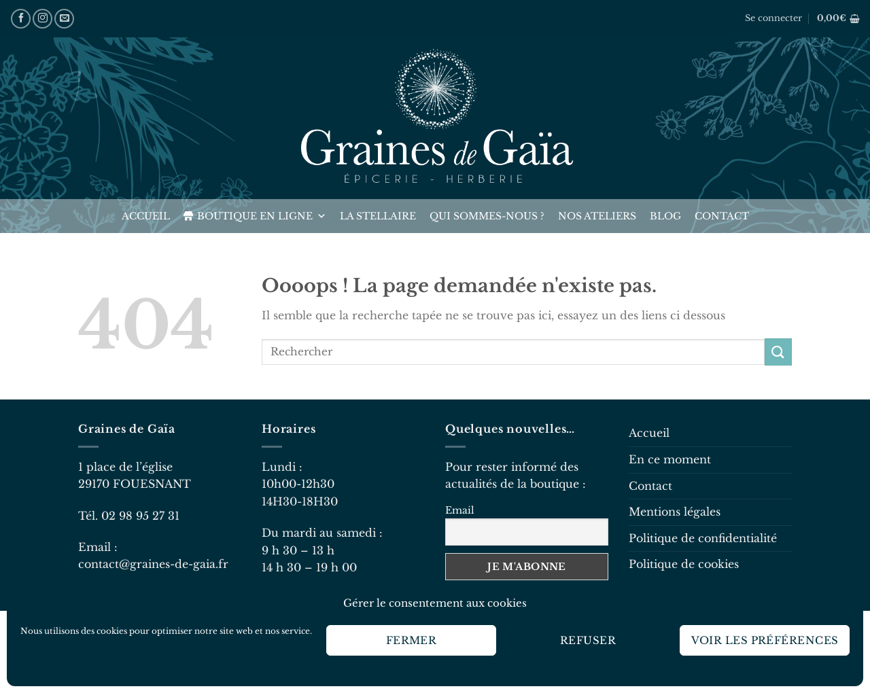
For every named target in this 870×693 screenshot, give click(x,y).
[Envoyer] (778, 351)
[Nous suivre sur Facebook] (21, 19)
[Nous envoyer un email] (64, 19)
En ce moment (670, 459)
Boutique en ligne (261, 216)
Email (459, 510)
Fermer (411, 640)
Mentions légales (674, 511)
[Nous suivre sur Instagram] (42, 19)
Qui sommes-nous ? (487, 216)
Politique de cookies (684, 564)
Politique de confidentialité (703, 538)
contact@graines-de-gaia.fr (153, 564)
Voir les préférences (765, 640)
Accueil (146, 216)
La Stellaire (378, 216)
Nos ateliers (597, 216)
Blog (665, 216)
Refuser (588, 640)
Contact (722, 216)
